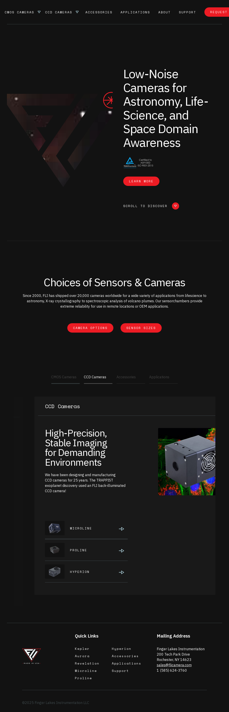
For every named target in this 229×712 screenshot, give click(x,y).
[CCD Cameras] (98, 383)
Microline (86, 670)
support (187, 12)
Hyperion (121, 648)
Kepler (82, 648)
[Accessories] (131, 383)
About (164, 12)
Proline (83, 678)
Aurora (82, 656)
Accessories (98, 12)
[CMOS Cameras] (65, 383)
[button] (23, 12)
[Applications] (163, 383)
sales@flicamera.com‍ (174, 665)
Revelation (87, 663)
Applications (135, 12)
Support (120, 670)
